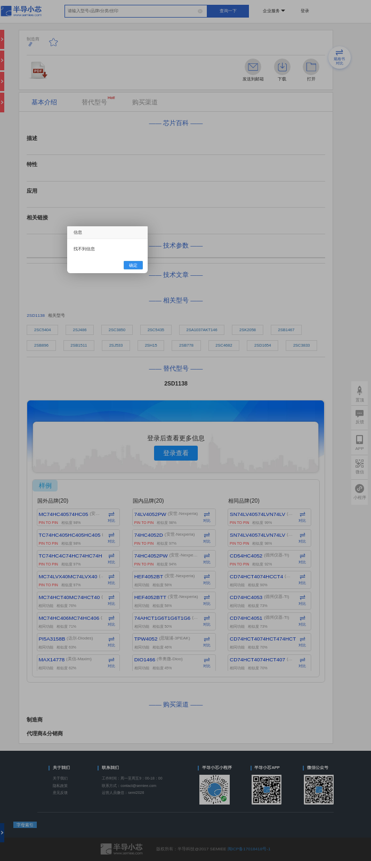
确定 (133, 265)
